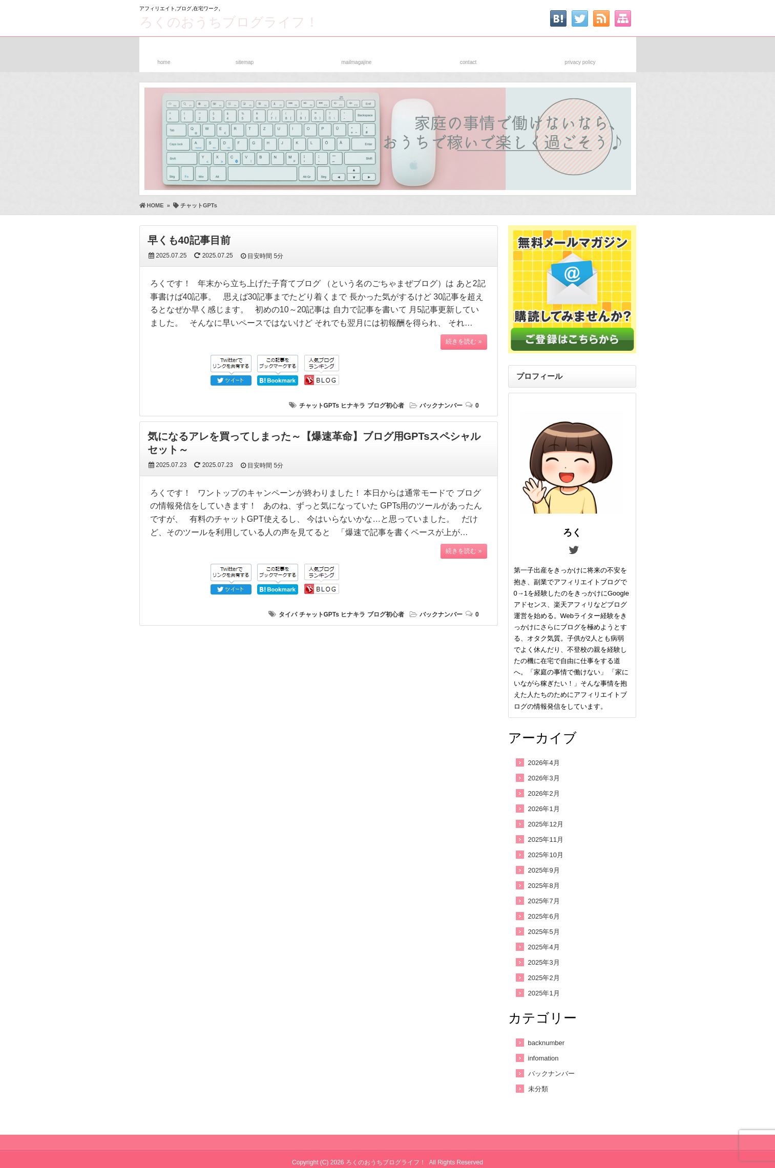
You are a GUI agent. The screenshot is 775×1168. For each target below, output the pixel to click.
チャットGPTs (319, 405)
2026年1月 (544, 809)
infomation (543, 1058)
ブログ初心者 (385, 405)
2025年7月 (544, 901)
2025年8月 (544, 885)
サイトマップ (245, 52)
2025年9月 (544, 870)
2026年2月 (544, 793)
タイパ (288, 614)
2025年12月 (545, 824)
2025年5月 (544, 932)
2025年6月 (544, 916)
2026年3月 (544, 778)
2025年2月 (544, 978)
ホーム (164, 52)
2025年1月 (544, 993)
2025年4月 (544, 947)
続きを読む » (463, 341)
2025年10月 (545, 855)
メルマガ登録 (356, 52)
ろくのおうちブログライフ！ (229, 22)
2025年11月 (545, 839)
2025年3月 (544, 962)
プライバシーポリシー (580, 52)
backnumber (546, 1043)
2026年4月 (544, 763)
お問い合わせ (468, 52)
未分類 (538, 1089)
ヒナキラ (353, 405)
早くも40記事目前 (189, 240)
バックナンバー (441, 405)
